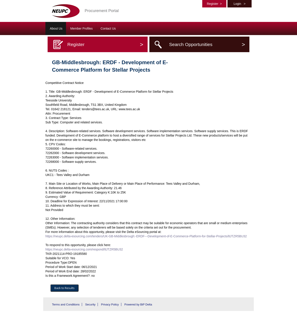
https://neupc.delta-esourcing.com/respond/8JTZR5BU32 (84, 249)
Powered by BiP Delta (138, 304)
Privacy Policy (110, 304)
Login (239, 3)
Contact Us (108, 28)
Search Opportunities (207, 44)
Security (90, 304)
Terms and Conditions (66, 304)
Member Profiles (81, 28)
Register (214, 3)
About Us (56, 28)
